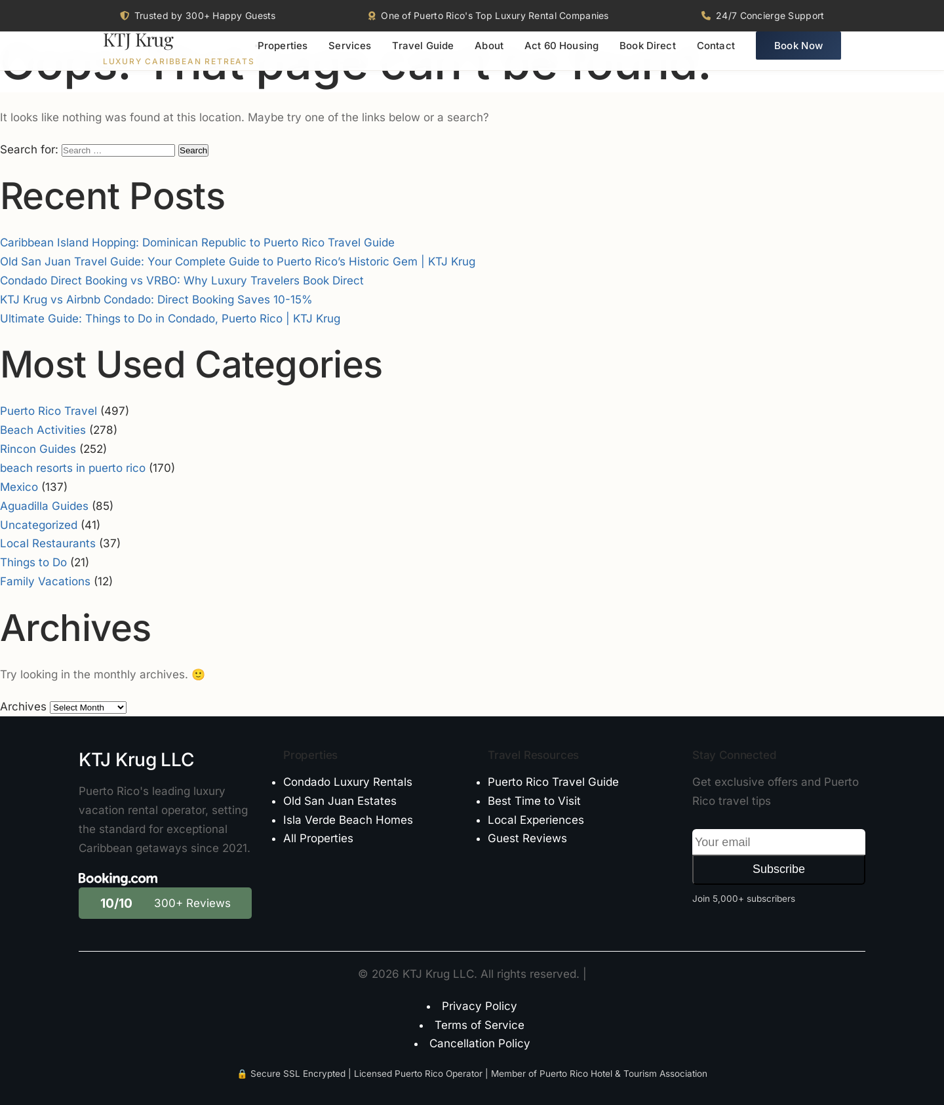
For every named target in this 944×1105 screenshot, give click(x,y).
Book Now (798, 56)
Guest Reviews (527, 838)
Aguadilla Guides (44, 506)
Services (349, 56)
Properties (283, 56)
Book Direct (648, 56)
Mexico (19, 487)
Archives (23, 706)
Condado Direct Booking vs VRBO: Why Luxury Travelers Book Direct (182, 280)
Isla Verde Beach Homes (348, 819)
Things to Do (33, 562)
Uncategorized (38, 525)
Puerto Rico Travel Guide (553, 781)
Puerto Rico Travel (48, 410)
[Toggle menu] (256, 55)
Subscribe (779, 869)
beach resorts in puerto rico (73, 468)
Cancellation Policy (479, 1043)
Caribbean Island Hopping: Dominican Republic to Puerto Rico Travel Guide (197, 242)
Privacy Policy (479, 1006)
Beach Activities (43, 429)
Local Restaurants (48, 543)
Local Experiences (536, 819)
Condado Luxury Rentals (347, 781)
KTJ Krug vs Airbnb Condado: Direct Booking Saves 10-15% (156, 299)
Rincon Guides (38, 449)
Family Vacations (45, 581)
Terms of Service (479, 1025)
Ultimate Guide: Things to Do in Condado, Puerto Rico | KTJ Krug (170, 318)
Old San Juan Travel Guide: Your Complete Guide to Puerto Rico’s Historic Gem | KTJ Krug (237, 261)
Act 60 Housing (561, 56)
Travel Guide (423, 56)
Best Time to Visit (534, 800)
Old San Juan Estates (340, 800)
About (489, 56)
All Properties (318, 838)
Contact (716, 56)
